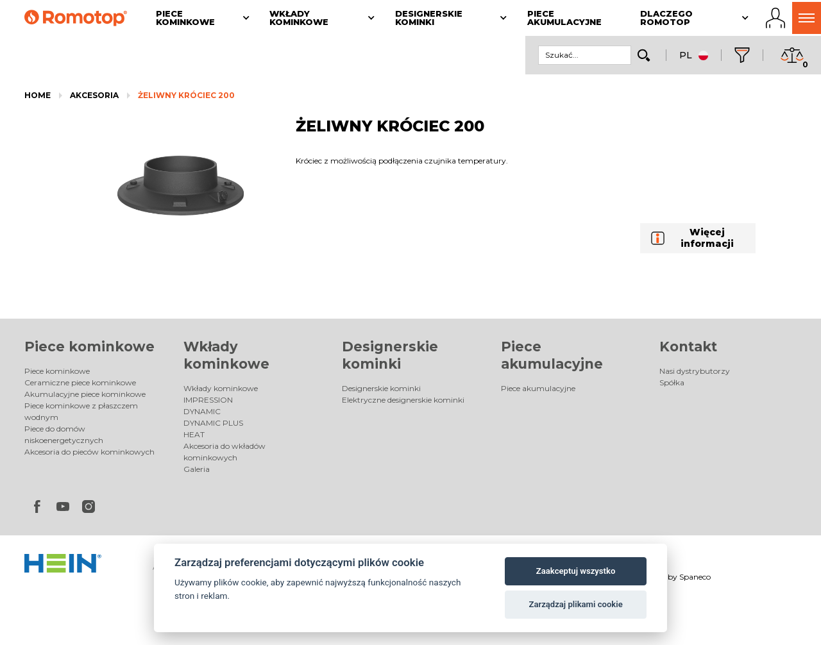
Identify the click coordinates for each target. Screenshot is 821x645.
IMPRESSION (208, 400)
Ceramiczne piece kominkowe (80, 382)
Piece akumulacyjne (538, 388)
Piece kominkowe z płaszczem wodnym (81, 411)
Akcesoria (94, 95)
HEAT (194, 434)
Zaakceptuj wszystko (575, 571)
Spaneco (695, 577)
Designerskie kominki (381, 388)
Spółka (671, 382)
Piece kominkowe (89, 347)
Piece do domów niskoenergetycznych (63, 434)
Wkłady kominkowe (220, 388)
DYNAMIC (202, 411)
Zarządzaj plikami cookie (575, 604)
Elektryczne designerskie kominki (403, 400)
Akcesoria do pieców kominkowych (89, 452)
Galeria (196, 469)
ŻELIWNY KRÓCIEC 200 (186, 95)
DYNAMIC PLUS (213, 423)
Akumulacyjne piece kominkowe (85, 394)
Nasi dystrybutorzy (694, 371)
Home (37, 95)
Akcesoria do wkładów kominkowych (224, 451)
